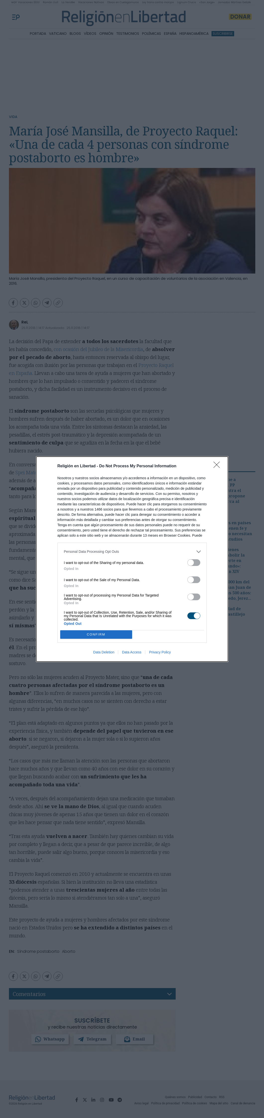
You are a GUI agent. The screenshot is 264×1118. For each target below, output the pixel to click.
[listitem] (132, 551)
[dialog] (132, 559)
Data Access (131, 652)
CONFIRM (96, 634)
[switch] (193, 562)
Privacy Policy (160, 652)
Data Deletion (103, 652)
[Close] (218, 466)
